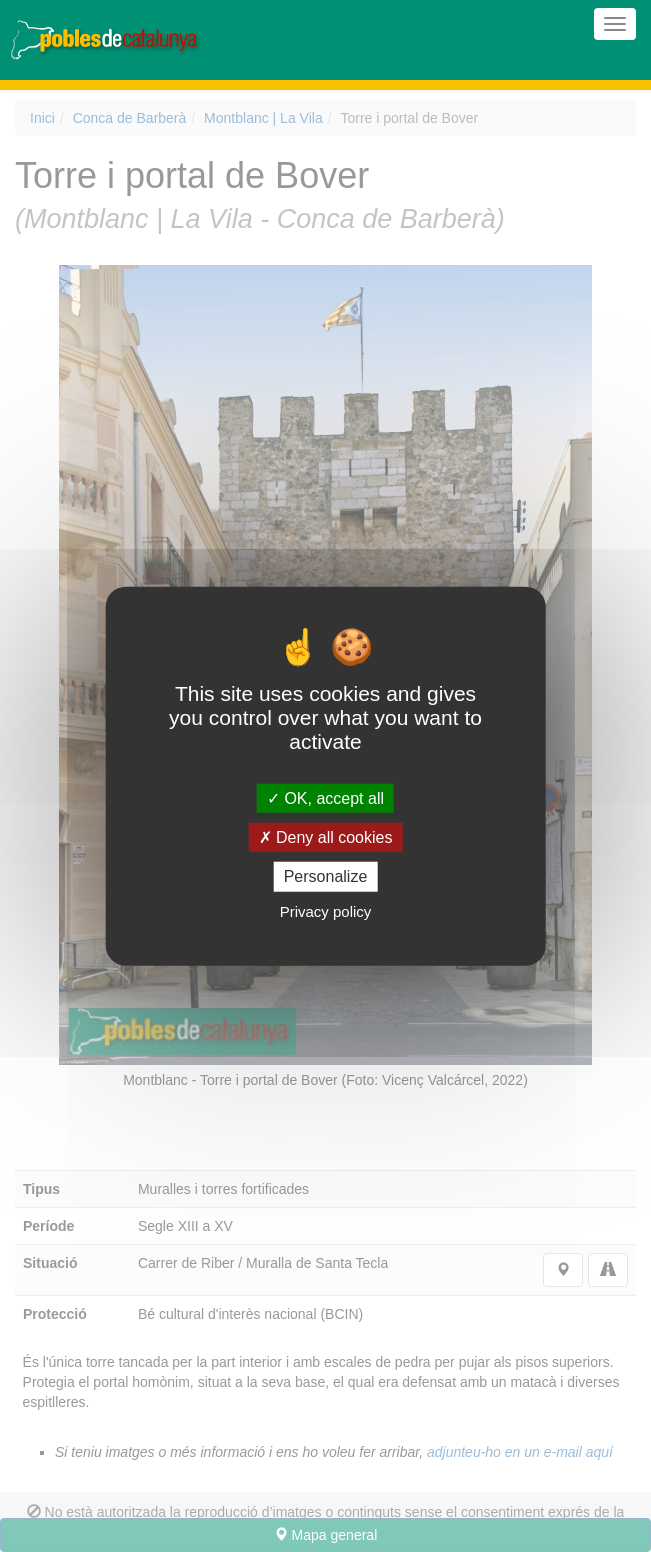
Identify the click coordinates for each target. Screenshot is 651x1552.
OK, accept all (325, 798)
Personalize (326, 876)
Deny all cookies (326, 837)
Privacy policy (326, 910)
